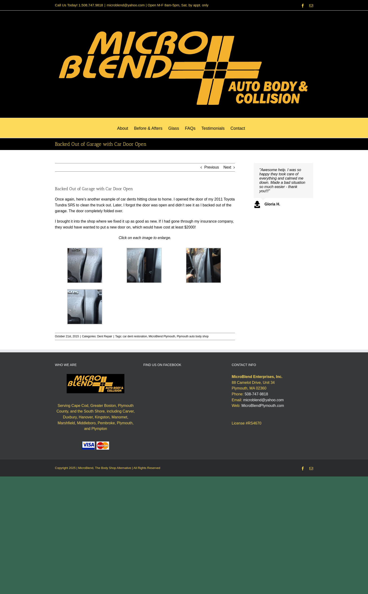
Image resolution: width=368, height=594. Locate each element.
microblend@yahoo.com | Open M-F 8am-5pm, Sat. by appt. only (157, 5)
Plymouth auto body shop (192, 336)
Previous (211, 167)
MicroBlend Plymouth (162, 336)
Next (227, 167)
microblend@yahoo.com (263, 400)
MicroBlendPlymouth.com (263, 406)
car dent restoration (135, 336)
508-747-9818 (256, 394)
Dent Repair (104, 336)
